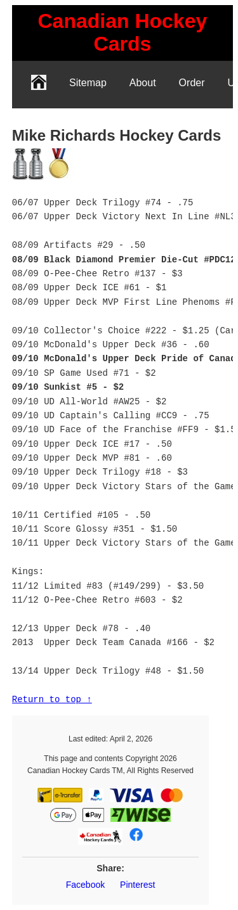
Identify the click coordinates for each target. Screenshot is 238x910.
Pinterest (137, 885)
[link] (122, 33)
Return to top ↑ (52, 699)
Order (192, 82)
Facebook (85, 885)
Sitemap (88, 82)
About (142, 82)
